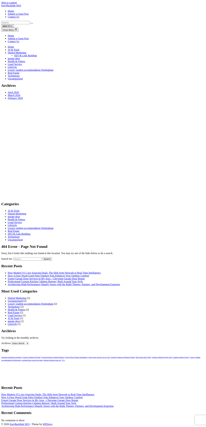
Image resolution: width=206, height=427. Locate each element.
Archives (6, 343)
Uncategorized (15, 78)
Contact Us (13, 41)
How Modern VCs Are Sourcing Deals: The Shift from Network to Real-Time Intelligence (54, 272)
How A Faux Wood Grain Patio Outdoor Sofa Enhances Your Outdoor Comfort (48, 275)
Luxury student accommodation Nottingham (30, 70)
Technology (14, 75)
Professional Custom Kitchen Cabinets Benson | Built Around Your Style (45, 281)
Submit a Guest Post (18, 38)
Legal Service (15, 64)
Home (11, 35)
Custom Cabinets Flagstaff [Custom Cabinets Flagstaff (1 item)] (31, 357)
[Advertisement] (97, 150)
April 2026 (13, 92)
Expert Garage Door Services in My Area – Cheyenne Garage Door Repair (46, 278)
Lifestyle (12, 67)
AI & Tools (13, 49)
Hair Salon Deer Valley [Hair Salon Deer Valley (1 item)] (144, 357)
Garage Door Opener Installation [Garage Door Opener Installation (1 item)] (76, 357)
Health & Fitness (16, 61)
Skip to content (9, 2)
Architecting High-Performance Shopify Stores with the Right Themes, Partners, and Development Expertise (64, 284)
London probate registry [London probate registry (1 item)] (181, 357)
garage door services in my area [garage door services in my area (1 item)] (99, 357)
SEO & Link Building (25, 55)
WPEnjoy (47, 424)
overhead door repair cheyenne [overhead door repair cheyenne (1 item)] (32, 360)
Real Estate (13, 73)
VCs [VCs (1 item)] (63, 360)
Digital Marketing (17, 52)
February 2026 (15, 98)
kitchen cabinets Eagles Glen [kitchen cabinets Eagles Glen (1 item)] (162, 357)
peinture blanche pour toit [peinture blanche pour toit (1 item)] (52, 360)
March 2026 (14, 95)
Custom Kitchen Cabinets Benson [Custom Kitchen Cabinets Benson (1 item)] (52, 357)
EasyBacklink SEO (11, 5)
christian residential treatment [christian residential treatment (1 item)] (11, 357)
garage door (14, 58)
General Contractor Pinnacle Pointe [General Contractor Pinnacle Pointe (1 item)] (123, 357)
